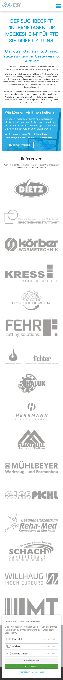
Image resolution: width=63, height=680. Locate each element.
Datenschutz (38, 672)
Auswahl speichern (31, 660)
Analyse (16, 646)
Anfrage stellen (19, 145)
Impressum (24, 672)
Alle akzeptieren (31, 666)
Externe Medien (20, 653)
